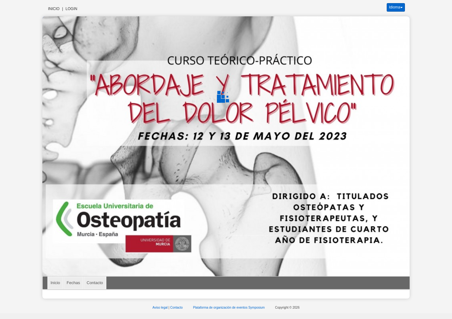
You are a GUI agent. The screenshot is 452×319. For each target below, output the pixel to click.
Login (71, 9)
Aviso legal (161, 307)
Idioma (396, 7)
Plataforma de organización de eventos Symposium (229, 307)
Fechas (73, 282)
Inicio (54, 9)
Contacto (95, 282)
